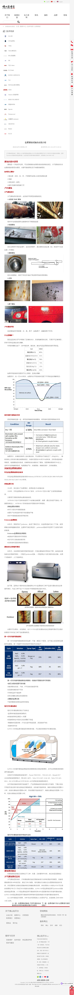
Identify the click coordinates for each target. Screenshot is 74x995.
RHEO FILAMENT (11, 100)
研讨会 (15, 923)
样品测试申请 (27, 940)
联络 (65, 15)
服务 (46, 15)
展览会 (8, 923)
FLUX (7, 134)
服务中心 (23, 26)
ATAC (7, 90)
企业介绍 (9, 915)
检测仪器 (17, 16)
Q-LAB (7, 36)
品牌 (55, 15)
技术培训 (30, 26)
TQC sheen (8, 65)
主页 (17, 26)
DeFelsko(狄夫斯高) (11, 85)
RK (6, 61)
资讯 (36, 15)
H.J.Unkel (8, 70)
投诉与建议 (10, 943)
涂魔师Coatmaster (10, 119)
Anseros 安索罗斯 (10, 95)
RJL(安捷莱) (9, 56)
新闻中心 (17, 915)
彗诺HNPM (9, 104)
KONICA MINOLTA (11, 75)
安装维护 (9, 940)
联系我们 (9, 918)
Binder (7, 129)
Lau (6, 80)
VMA (7, 46)
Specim (7, 109)
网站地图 (37, 986)
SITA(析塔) (9, 41)
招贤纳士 (17, 918)
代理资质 (25, 915)
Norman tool (9, 114)
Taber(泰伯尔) (9, 51)
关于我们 (7, 16)
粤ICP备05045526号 (36, 984)
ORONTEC (9, 124)
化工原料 (26, 16)
